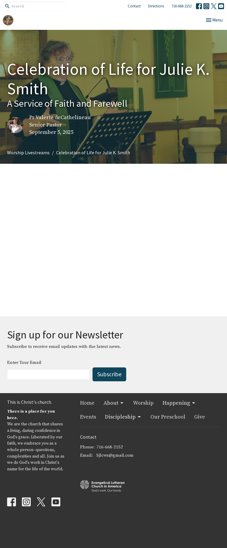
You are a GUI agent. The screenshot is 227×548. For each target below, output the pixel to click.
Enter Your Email (24, 362)
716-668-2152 (181, 6)
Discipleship (123, 417)
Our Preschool (167, 417)
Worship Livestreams (28, 152)
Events (88, 417)
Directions (156, 6)
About (113, 403)
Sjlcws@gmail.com (115, 455)
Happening (179, 403)
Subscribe (109, 374)
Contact (134, 6)
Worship (143, 403)
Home (87, 403)
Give (199, 417)
